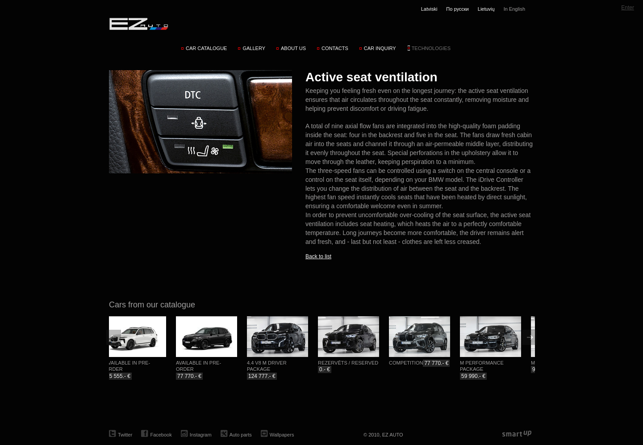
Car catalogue (206, 48)
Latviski (429, 9)
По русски (457, 9)
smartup (517, 434)
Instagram (201, 434)
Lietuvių (486, 9)
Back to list (318, 256)
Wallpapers (282, 434)
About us (293, 48)
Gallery (253, 48)
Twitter (125, 434)
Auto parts (241, 434)
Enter (627, 7)
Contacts (335, 48)
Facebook (160, 434)
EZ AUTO (138, 23)
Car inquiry (380, 48)
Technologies (431, 48)
